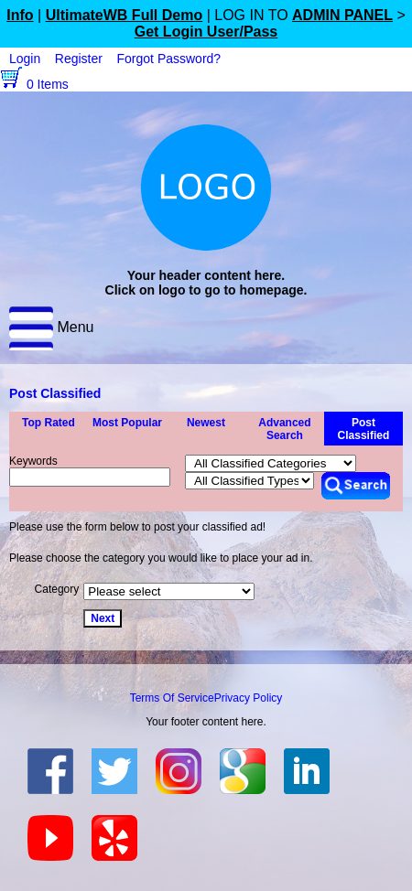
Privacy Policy (248, 698)
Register (79, 58)
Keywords (33, 461)
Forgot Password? (169, 58)
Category (57, 589)
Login (24, 58)
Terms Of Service (172, 698)
